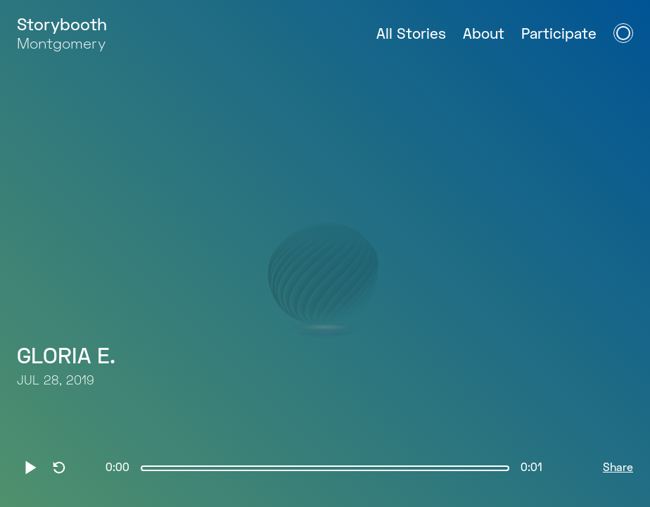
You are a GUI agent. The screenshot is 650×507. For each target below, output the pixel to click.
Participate (559, 35)
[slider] (325, 468)
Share (618, 468)
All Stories (411, 35)
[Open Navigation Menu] (623, 33)
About (483, 35)
